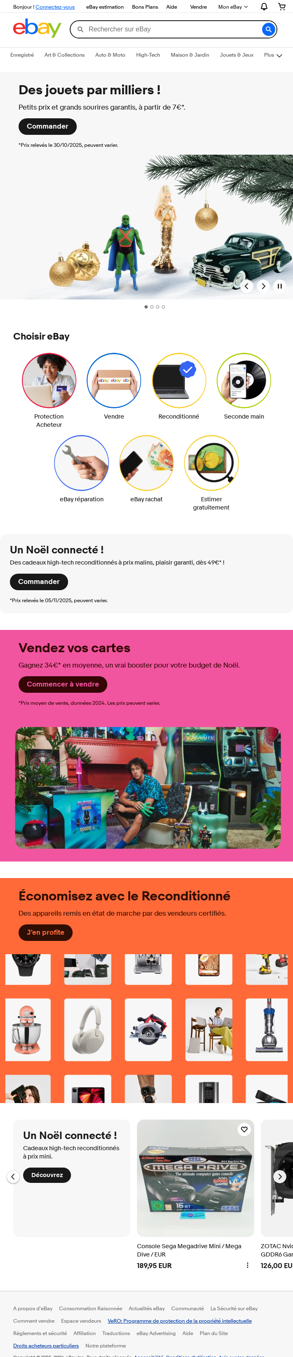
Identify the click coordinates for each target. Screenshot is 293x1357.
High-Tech (148, 54)
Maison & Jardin (190, 54)
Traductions (116, 1333)
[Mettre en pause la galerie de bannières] (279, 286)
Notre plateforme (105, 1345)
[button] (268, 29)
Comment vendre (33, 1320)
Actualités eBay (147, 1308)
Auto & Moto (110, 54)
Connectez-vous (55, 6)
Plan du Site (214, 1333)
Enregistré (22, 54)
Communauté (187, 1308)
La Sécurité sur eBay (234, 1308)
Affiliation (84, 1333)
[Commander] (48, 126)
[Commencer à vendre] (63, 684)
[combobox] (173, 29)
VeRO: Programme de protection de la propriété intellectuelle (180, 1320)
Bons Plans (145, 6)
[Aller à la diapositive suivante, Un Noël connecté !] (279, 1176)
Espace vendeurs (81, 1320)
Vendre (198, 6)
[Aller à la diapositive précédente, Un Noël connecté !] (13, 1176)
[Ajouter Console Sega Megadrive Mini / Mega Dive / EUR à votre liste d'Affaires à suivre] (244, 1129)
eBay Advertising (156, 1333)
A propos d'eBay (32, 1308)
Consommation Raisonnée (90, 1308)
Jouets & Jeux (236, 54)
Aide (171, 6)
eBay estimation (105, 6)
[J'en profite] (46, 932)
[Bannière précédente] (246, 286)
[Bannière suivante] (263, 286)
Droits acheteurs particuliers (46, 1345)
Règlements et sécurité (40, 1333)
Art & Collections (65, 54)
